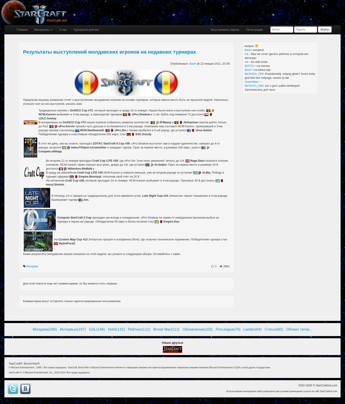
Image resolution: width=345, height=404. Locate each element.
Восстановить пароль (225, 29)
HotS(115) (116, 329)
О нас (63, 29)
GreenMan (251, 81)
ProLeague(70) (228, 329)
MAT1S (249, 65)
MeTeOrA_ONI (254, 73)
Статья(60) (274, 329)
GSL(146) (97, 329)
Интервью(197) (73, 329)
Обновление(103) (198, 329)
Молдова (32, 266)
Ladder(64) (253, 329)
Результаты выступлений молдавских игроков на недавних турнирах (109, 52)
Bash (193, 63)
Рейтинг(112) (139, 329)
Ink (247, 54)
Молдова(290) (45, 329)
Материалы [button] (43, 29)
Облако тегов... (299, 329)
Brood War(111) (166, 329)
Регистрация (254, 29)
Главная (22, 29)
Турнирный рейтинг (86, 29)
